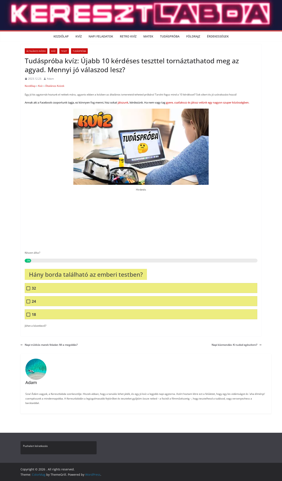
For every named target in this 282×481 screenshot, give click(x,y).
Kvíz (78, 36)
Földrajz (193, 36)
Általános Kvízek (36, 51)
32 (34, 288)
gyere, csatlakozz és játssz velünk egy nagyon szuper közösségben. (207, 102)
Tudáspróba (169, 36)
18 (34, 314)
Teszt (64, 51)
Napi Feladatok (101, 36)
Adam (50, 78)
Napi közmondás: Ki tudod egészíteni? (236, 345)
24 (34, 301)
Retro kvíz (128, 36)
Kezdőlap (61, 36)
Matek (148, 36)
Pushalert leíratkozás (35, 446)
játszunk (123, 102)
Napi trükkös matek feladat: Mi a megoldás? (49, 345)
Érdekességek (218, 36)
